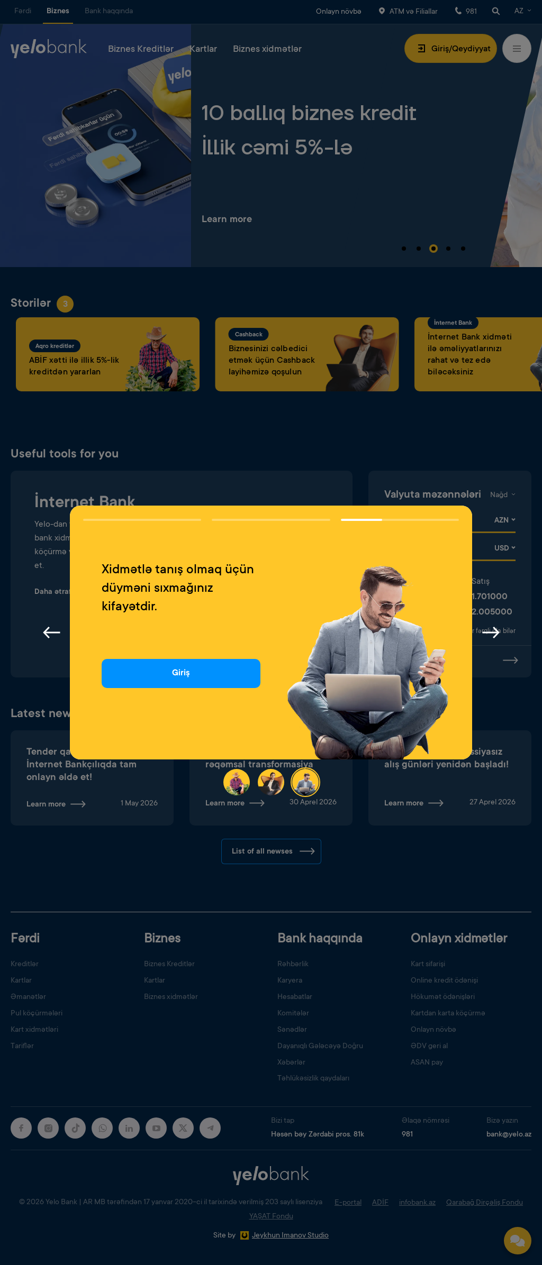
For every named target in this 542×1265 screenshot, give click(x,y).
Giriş (181, 673)
